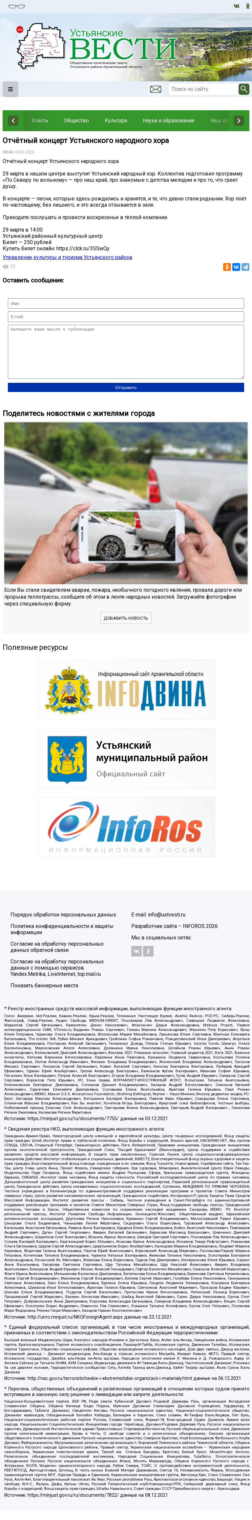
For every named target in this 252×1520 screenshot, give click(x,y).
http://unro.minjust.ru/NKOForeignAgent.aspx (75, 1327)
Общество (76, 120)
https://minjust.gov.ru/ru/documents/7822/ (73, 1505)
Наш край (222, 120)
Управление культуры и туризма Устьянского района (67, 257)
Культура (116, 120)
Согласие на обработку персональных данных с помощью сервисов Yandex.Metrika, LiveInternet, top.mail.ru (57, 977)
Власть (40, 120)
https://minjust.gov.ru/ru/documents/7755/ (73, 1128)
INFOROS (194, 936)
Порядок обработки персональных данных (63, 924)
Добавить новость (126, 628)
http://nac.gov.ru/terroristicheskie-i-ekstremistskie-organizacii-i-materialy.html (110, 1388)
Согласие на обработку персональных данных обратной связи (57, 957)
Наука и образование (169, 120)
